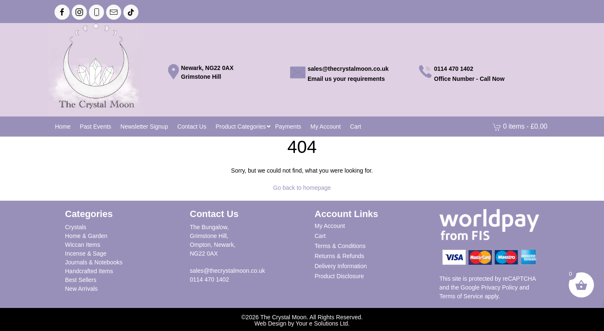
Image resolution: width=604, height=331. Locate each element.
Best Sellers (80, 280)
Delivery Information (341, 266)
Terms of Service (461, 296)
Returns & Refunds (339, 256)
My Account (330, 225)
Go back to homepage (302, 187)
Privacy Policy (499, 287)
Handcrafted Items (89, 271)
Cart (320, 236)
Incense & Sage (86, 253)
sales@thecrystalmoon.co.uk (227, 270)
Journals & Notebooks (93, 262)
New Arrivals (81, 288)
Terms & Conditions (340, 246)
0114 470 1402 (209, 279)
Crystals (75, 227)
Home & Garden (86, 236)
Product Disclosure (339, 276)
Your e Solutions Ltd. (323, 323)
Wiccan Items (82, 244)
